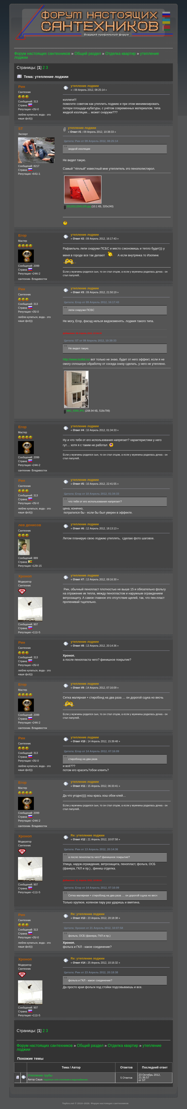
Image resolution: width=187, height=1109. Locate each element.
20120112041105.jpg (77, 206)
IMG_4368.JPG (74, 410)
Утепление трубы (40, 1075)
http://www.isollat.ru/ (76, 359)
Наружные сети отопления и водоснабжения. (65, 1079)
